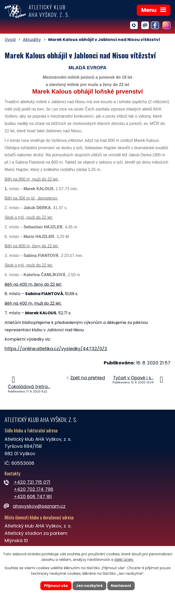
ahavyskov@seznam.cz (35, 506)
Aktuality (32, 39)
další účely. (124, 559)
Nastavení (121, 585)
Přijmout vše (56, 585)
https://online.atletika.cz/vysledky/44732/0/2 (56, 348)
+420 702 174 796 (33, 489)
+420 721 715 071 (32, 482)
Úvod (10, 39)
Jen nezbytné (89, 585)
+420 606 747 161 (33, 496)
